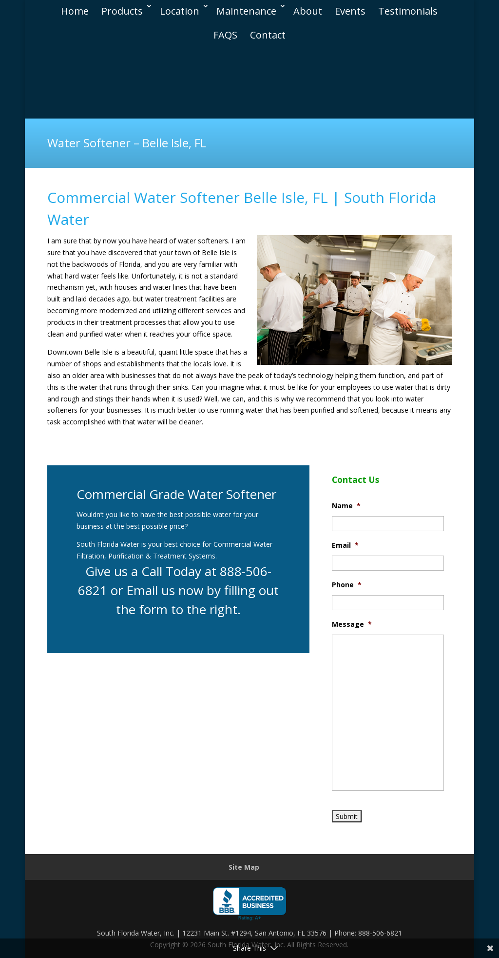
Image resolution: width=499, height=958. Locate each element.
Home (75, 8)
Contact (268, 32)
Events (350, 8)
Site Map (244, 867)
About (307, 8)
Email (345, 545)
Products (122, 8)
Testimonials (408, 8)
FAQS (225, 32)
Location (179, 8)
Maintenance (246, 8)
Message (352, 624)
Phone (347, 584)
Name (346, 505)
